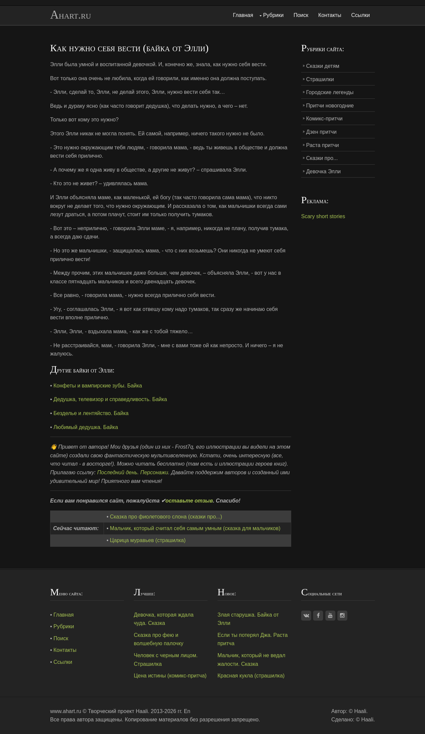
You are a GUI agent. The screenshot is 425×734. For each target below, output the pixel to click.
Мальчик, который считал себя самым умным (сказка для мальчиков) (195, 528)
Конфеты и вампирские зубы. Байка (97, 385)
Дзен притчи (321, 132)
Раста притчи (322, 145)
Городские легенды (330, 92)
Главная (243, 15)
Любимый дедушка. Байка (85, 427)
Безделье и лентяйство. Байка (90, 413)
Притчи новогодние (330, 105)
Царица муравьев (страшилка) (148, 540)
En (187, 711)
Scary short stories (323, 216)
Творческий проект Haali (118, 711)
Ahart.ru (70, 15)
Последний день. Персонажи (132, 472)
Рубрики (273, 15)
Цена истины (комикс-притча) (170, 675)
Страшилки (320, 79)
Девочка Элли (323, 171)
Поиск (301, 15)
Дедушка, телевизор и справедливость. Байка (110, 399)
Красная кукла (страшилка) (251, 675)
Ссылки (360, 15)
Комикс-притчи (324, 118)
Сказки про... (322, 158)
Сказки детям (322, 66)
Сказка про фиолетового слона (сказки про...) (166, 516)
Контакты (329, 15)
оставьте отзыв (189, 501)
